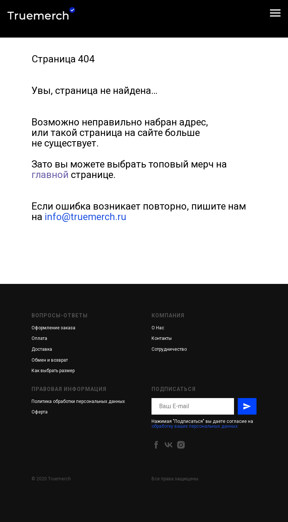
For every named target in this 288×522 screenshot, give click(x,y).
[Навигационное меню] (275, 13)
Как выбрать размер (53, 370)
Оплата (39, 338)
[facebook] (156, 445)
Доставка (42, 349)
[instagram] (181, 445)
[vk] (168, 445)
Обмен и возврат (50, 360)
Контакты (162, 338)
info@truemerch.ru (85, 216)
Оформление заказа (53, 327)
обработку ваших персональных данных (195, 426)
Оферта (40, 412)
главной (50, 174)
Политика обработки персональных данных (78, 401)
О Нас (158, 327)
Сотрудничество (169, 349)
